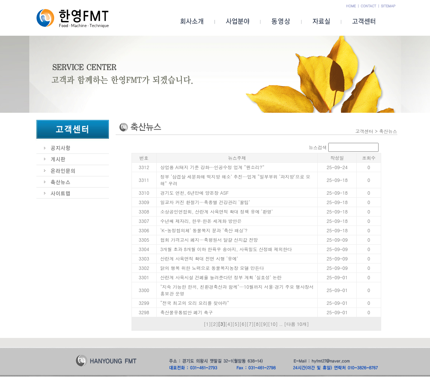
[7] (249, 324)
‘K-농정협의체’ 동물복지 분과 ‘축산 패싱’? (203, 230)
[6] (242, 324)
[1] (207, 324)
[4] (228, 324)
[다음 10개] (296, 324)
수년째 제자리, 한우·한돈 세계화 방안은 (201, 221)
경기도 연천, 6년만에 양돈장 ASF (194, 192)
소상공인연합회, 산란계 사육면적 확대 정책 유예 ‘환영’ (216, 211)
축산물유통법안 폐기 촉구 (186, 312)
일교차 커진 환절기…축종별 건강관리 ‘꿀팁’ (205, 202)
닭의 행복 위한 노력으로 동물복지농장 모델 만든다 (212, 268)
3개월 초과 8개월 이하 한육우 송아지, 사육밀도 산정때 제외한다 (226, 249)
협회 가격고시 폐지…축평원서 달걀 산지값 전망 (209, 239)
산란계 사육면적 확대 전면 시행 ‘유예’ (199, 258)
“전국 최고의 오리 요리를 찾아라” (194, 303)
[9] (264, 324)
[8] (257, 324)
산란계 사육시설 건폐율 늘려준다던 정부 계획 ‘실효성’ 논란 (221, 277)
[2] (214, 324)
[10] (273, 324)
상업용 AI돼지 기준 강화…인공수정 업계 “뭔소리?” (212, 167)
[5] (235, 324)
